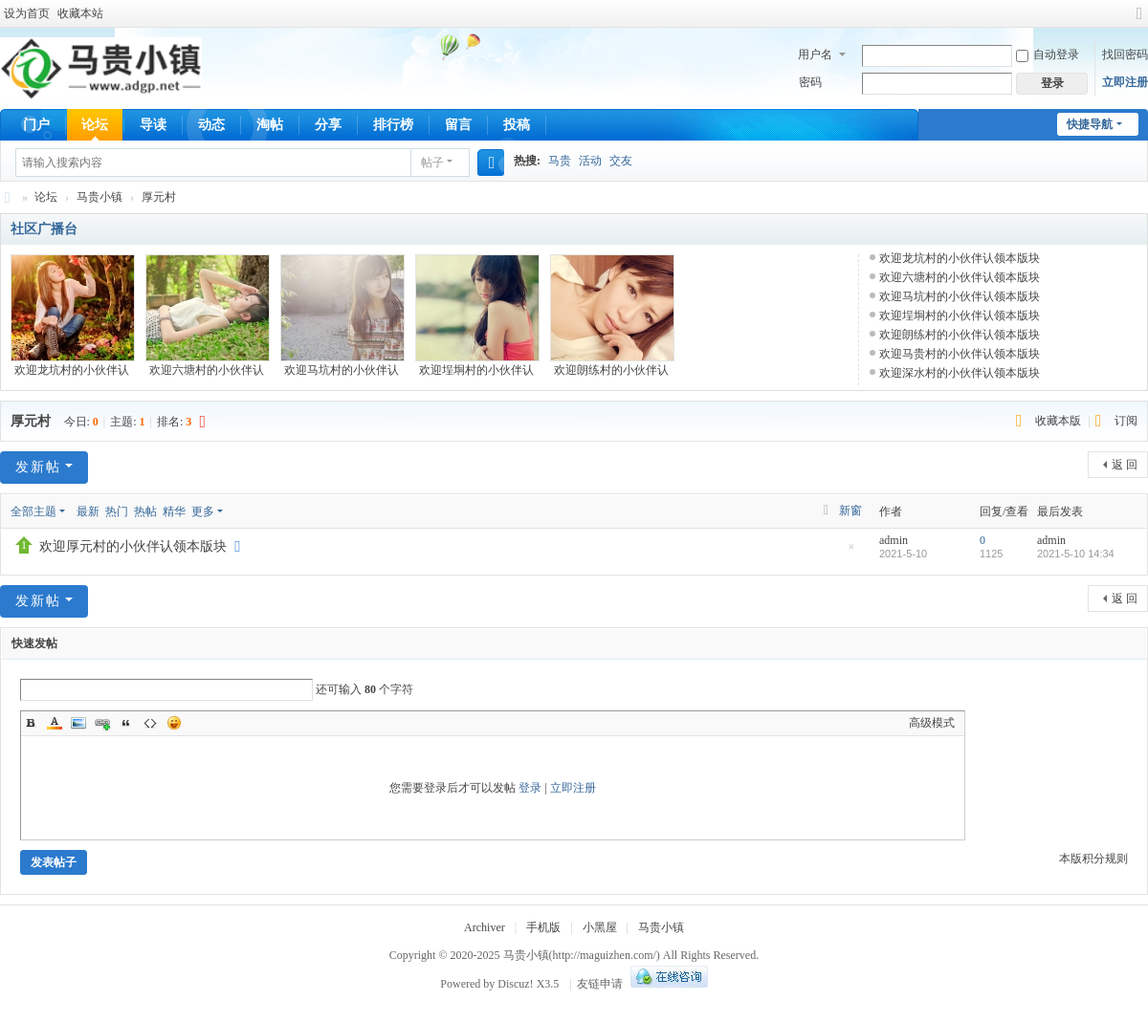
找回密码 (1125, 54)
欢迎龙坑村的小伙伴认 (71, 370)
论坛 (94, 125)
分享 (328, 125)
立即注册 (1125, 82)
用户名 (815, 54)
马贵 (559, 160)
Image (78, 722)
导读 (153, 125)
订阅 (1126, 420)
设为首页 (27, 13)
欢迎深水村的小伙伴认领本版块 (959, 373)
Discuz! (515, 983)
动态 (211, 125)
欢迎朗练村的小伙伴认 (611, 370)
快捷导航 (1090, 124)
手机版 (543, 927)
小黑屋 (600, 927)
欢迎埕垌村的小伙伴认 (476, 370)
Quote (126, 722)
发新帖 (38, 467)
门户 (36, 125)
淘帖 (269, 125)
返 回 (1124, 464)
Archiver (484, 927)
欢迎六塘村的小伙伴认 (206, 370)
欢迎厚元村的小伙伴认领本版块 (133, 546)
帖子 (432, 162)
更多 (202, 511)
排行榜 (393, 125)
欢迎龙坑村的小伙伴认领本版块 (959, 258)
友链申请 (600, 983)
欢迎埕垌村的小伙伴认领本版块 (959, 315)
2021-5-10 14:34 (1076, 553)
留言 (458, 125)
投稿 (516, 125)
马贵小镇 (7, 197)
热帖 (145, 511)
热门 (116, 511)
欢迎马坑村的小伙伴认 (341, 370)
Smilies (174, 722)
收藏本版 (1059, 420)
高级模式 (932, 722)
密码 (810, 82)
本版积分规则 (1093, 858)
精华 (174, 511)
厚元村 (159, 197)
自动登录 (1047, 54)
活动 (590, 160)
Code (150, 722)
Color (54, 722)
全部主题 (33, 511)
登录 (530, 787)
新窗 (850, 510)
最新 (88, 511)
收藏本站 (80, 13)
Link (102, 722)
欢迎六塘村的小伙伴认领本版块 (959, 277)
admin (893, 540)
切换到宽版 (1139, 21)
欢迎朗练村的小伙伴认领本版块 (959, 334)
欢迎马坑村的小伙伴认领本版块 (959, 296)
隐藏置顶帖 (851, 552)
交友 (620, 160)
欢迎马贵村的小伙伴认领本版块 (959, 353)
